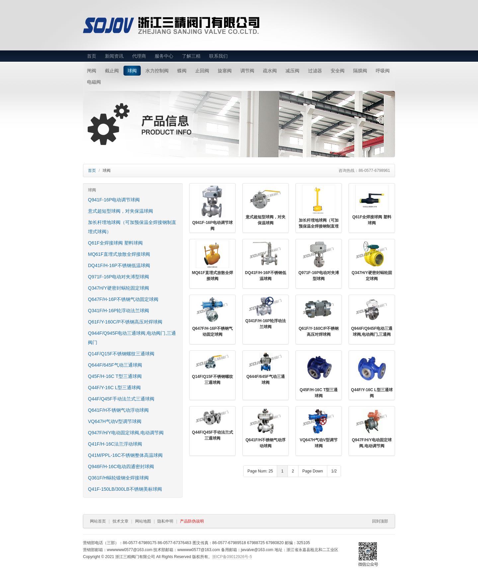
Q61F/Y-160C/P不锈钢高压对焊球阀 (125, 321)
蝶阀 (182, 70)
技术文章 (120, 521)
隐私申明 (165, 521)
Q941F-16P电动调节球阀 (114, 199)
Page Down (312, 471)
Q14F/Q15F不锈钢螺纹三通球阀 (121, 353)
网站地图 (143, 521)
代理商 (139, 56)
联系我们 (218, 56)
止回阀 (202, 70)
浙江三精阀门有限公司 (186, 25)
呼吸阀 (383, 70)
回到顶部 (380, 521)
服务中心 (164, 56)
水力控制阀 (157, 70)
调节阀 (247, 70)
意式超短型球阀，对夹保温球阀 (120, 211)
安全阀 (338, 70)
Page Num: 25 (260, 471)
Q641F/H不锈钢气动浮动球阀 (118, 410)
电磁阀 (94, 82)
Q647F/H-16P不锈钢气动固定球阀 (123, 299)
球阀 (132, 70)
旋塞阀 (225, 70)
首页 (91, 56)
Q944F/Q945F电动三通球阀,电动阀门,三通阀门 (132, 337)
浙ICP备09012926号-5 (232, 556)
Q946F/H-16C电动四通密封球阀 (121, 466)
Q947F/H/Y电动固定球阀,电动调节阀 (126, 432)
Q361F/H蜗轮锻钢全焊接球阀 (118, 477)
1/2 (334, 471)
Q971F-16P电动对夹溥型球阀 (118, 276)
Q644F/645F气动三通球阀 (115, 365)
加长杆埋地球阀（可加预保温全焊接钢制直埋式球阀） (132, 227)
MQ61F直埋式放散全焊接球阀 (119, 254)
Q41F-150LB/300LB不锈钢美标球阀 (125, 489)
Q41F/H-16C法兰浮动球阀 (115, 444)
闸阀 (91, 70)
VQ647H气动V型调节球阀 (114, 421)
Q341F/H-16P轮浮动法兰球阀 (118, 310)
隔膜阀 (360, 70)
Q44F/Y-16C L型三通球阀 (114, 387)
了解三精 (191, 56)
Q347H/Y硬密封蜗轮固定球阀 (118, 288)
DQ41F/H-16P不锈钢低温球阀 (119, 265)
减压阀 (292, 70)
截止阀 (112, 70)
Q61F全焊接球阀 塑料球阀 (115, 243)
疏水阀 (270, 70)
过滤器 (315, 70)
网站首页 (98, 521)
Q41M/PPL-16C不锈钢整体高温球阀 (125, 455)
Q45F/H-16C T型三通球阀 (115, 376)
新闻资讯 (114, 56)
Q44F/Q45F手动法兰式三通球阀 (121, 398)
